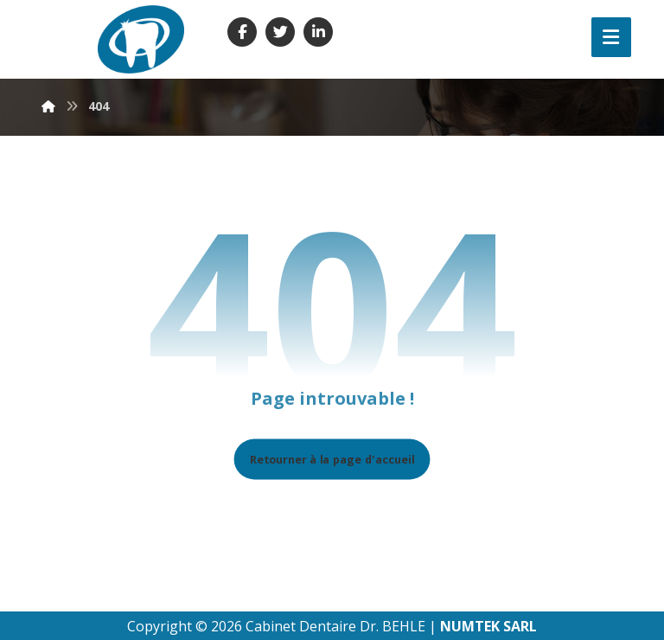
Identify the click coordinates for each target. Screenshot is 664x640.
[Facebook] (242, 32)
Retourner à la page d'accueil (332, 458)
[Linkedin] (318, 32)
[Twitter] (280, 32)
